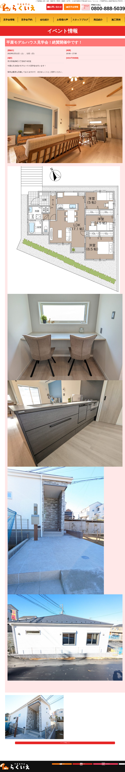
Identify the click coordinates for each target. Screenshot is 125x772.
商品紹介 (98, 19)
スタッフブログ (80, 19)
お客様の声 (62, 19)
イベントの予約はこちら (65, 747)
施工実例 (116, 19)
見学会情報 (8, 19)
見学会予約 (26, 19)
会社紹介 (44, 19)
